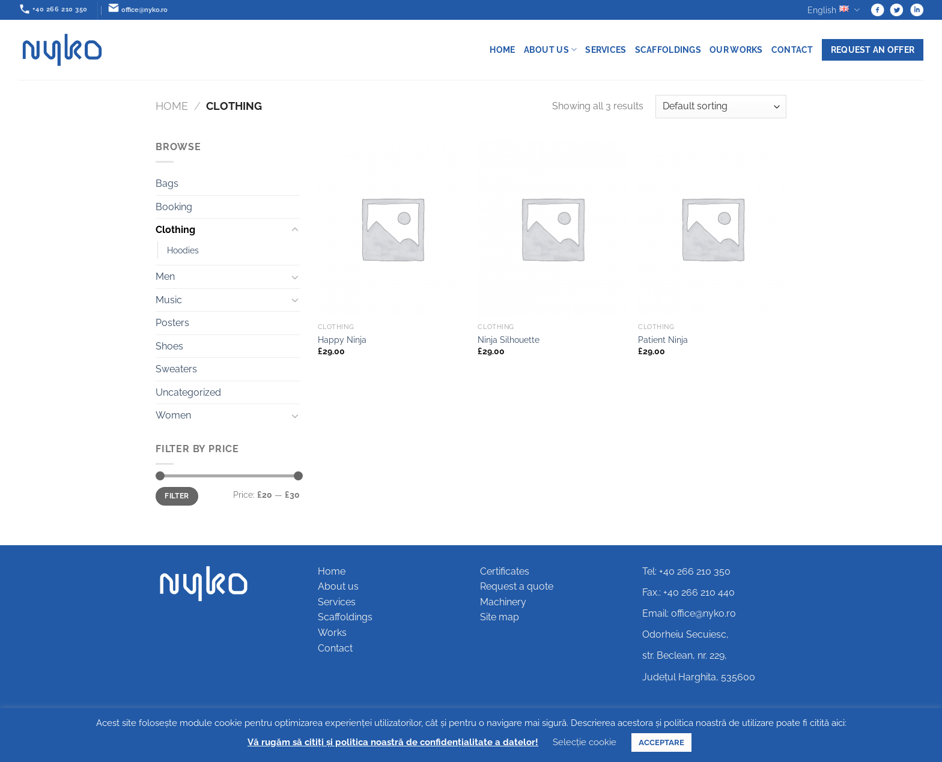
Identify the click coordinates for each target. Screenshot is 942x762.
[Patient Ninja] (712, 228)
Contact (792, 49)
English (833, 10)
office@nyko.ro (703, 613)
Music (169, 300)
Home (502, 49)
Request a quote (516, 586)
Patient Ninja (663, 339)
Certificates (504, 571)
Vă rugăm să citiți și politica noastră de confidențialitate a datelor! (393, 742)
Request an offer (873, 49)
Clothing (175, 229)
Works (332, 632)
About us (550, 49)
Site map (499, 617)
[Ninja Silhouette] (552, 228)
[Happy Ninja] (392, 228)
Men (165, 276)
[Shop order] (720, 106)
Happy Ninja (342, 339)
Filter (177, 496)
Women (173, 415)
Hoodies (183, 250)
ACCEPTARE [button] (661, 742)
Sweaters (176, 369)
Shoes (169, 346)
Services (605, 49)
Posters (172, 322)
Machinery (503, 602)
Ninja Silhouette (508, 339)
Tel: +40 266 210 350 (686, 571)
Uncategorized (188, 392)
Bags (167, 183)
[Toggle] (295, 230)
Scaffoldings (668, 49)
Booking (174, 207)
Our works (736, 49)
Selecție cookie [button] (584, 742)
